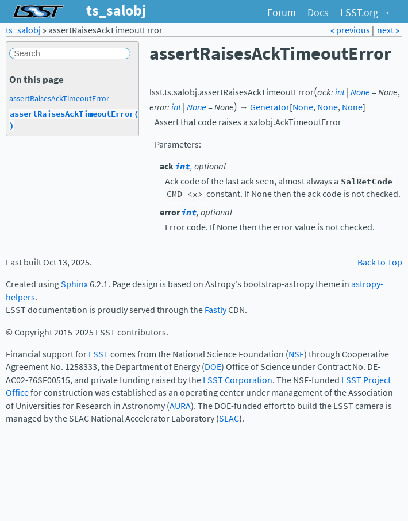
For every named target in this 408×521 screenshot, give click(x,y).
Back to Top (379, 262)
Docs (318, 13)
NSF (296, 354)
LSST (98, 354)
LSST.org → (365, 13)
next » (388, 30)
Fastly (215, 310)
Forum (281, 13)
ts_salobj (23, 30)
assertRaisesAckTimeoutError (59, 98)
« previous (351, 30)
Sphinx (74, 284)
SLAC (229, 418)
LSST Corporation (237, 380)
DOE (213, 367)
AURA (180, 406)
